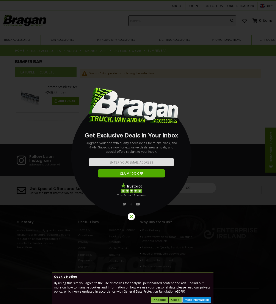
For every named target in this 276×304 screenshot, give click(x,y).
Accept (161, 300)
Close (175, 300)
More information (197, 300)
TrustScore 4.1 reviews (131, 195)
